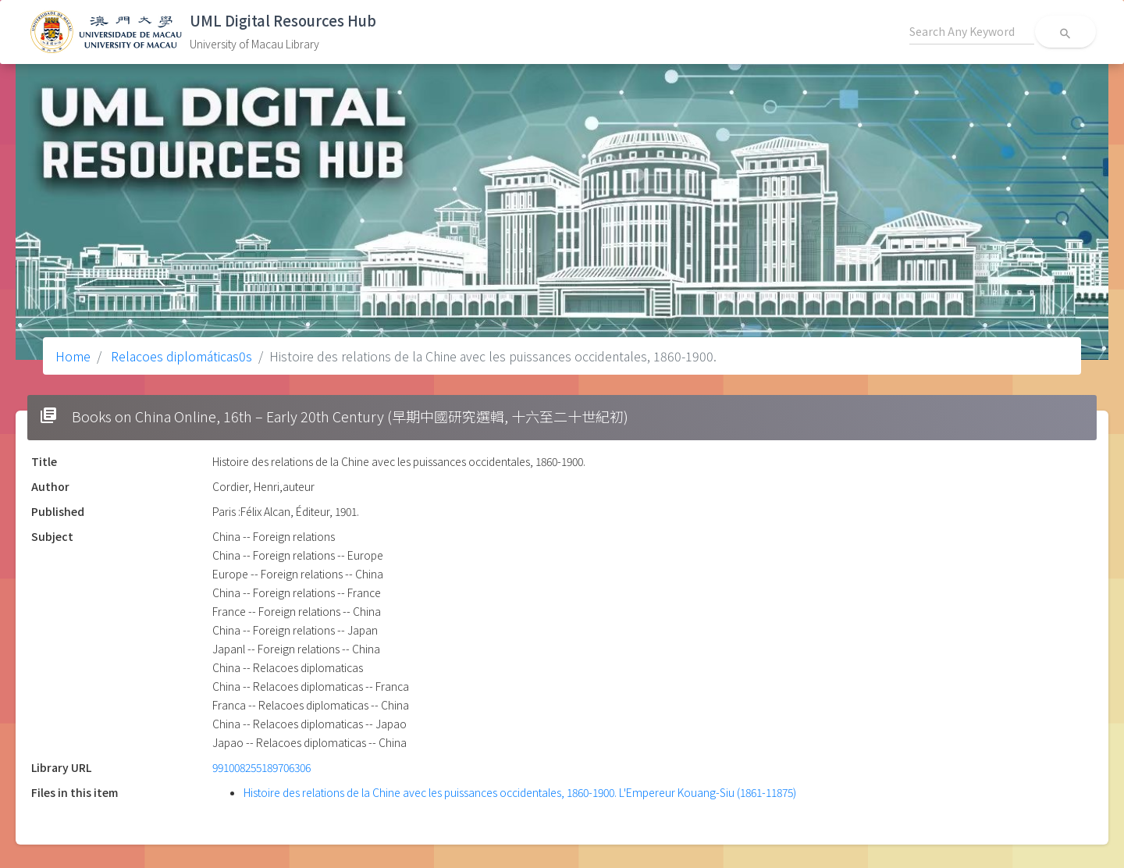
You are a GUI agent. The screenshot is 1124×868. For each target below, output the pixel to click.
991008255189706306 (261, 767)
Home (73, 356)
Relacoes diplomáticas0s (180, 356)
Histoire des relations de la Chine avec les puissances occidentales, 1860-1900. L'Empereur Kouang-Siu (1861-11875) (520, 792)
